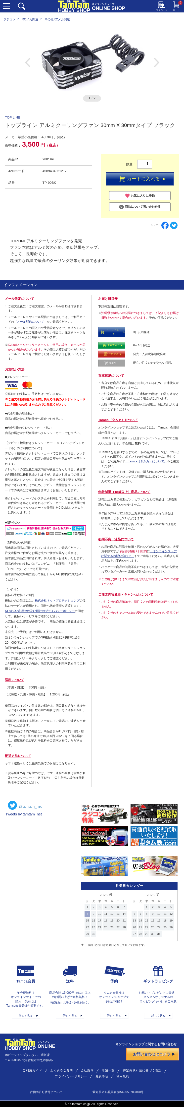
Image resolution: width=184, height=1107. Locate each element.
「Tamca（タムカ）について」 (146, 461)
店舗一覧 (108, 1070)
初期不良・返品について (116, 539)
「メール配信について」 (30, 321)
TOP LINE (12, 117)
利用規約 (122, 1076)
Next (156, 62)
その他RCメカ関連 (57, 19)
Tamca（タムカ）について (118, 420)
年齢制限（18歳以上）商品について (124, 492)
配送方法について (18, 756)
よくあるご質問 (61, 1070)
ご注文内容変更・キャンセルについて (125, 594)
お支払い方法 (14, 369)
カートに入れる (142, 179)
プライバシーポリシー (71, 1076)
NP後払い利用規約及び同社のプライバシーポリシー (40, 611)
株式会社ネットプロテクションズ (57, 600)
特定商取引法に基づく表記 (142, 1070)
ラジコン (9, 19)
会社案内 (87, 1070)
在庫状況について (111, 375)
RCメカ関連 (30, 19)
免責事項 (101, 1076)
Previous (27, 62)
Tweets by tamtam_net (23, 814)
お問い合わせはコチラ (154, 1054)
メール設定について (19, 299)
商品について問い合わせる (140, 206)
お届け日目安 (108, 299)
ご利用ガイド (32, 1070)
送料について (14, 680)
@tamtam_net (25, 805)
